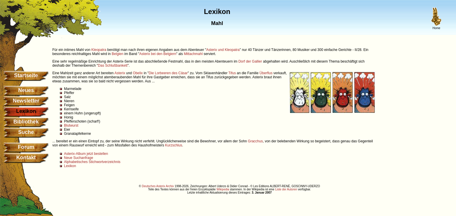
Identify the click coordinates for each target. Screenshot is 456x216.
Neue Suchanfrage (78, 158)
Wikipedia (222, 189)
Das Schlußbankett (112, 65)
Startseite (26, 75)
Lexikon (70, 166)
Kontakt (26, 157)
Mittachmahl (193, 54)
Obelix (138, 73)
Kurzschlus (173, 145)
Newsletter (26, 101)
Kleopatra (98, 50)
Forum (26, 147)
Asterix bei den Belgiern (157, 54)
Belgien (117, 54)
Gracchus (255, 141)
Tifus (232, 73)
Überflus (265, 73)
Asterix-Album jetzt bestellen (86, 154)
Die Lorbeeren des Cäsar (168, 73)
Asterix (119, 73)
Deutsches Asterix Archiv (158, 186)
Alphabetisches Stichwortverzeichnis (92, 162)
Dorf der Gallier (250, 61)
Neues (26, 90)
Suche (26, 132)
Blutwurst (71, 125)
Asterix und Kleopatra (223, 50)
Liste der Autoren (286, 189)
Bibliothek (26, 122)
